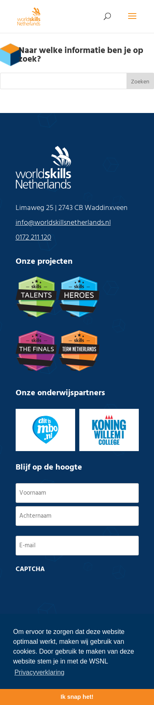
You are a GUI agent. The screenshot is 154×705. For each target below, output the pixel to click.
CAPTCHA (30, 569)
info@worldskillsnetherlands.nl (63, 223)
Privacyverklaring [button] (39, 672)
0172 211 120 (33, 238)
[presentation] (78, 593)
